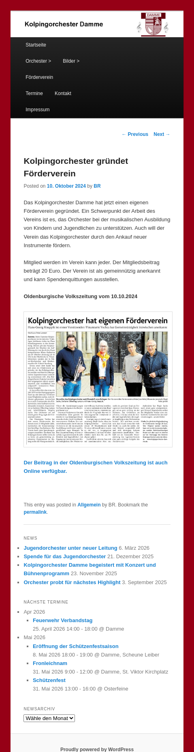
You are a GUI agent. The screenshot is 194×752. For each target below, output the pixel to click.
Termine (34, 93)
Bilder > (71, 61)
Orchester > (38, 61)
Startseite (36, 45)
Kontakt (63, 93)
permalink (35, 512)
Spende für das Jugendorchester (64, 556)
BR (97, 186)
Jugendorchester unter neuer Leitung (70, 548)
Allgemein (88, 505)
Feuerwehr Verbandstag (62, 620)
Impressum (37, 109)
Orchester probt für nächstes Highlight (71, 582)
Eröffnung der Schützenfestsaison (76, 646)
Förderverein (39, 77)
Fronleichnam (50, 663)
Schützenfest (49, 680)
